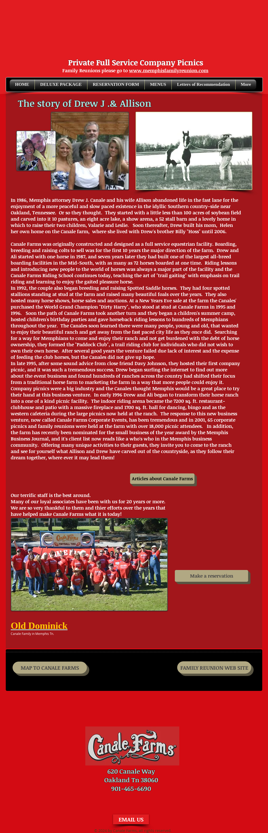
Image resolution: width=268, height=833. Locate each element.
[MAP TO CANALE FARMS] (50, 668)
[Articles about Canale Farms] (162, 478)
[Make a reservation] (211, 576)
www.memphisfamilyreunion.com (168, 70)
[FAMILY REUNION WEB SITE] (214, 667)
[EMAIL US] (131, 819)
